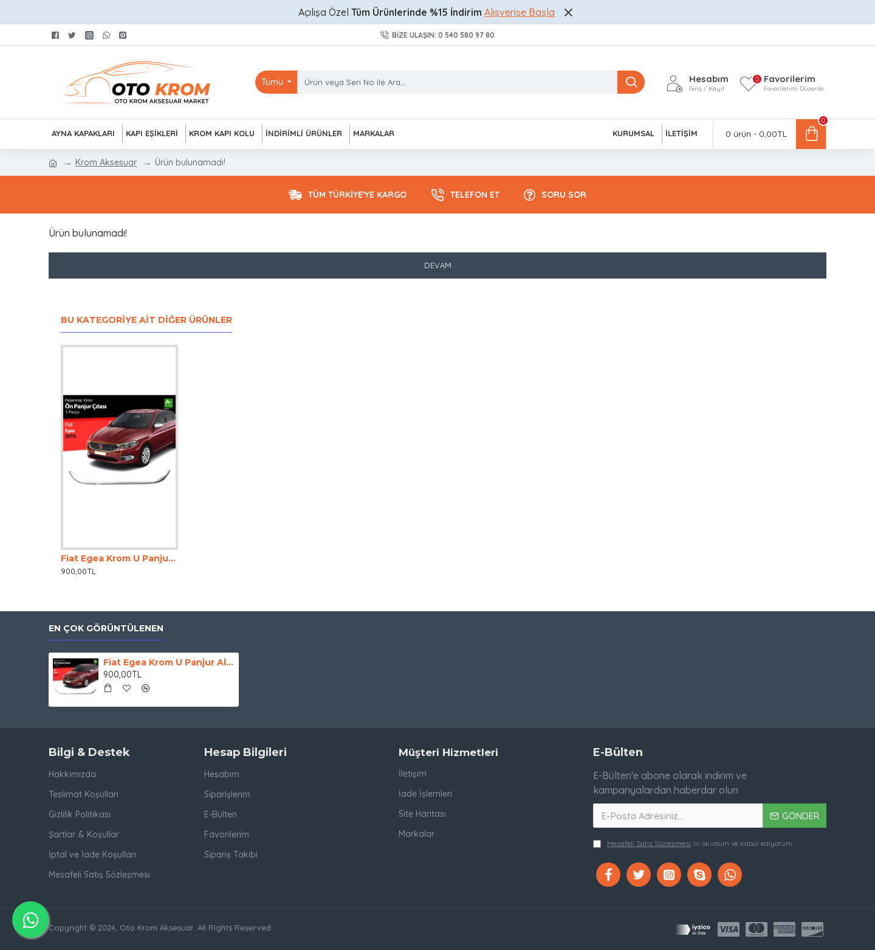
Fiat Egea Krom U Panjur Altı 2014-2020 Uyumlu (119, 558)
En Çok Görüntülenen (106, 628)
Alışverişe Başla (519, 12)
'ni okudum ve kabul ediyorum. (693, 843)
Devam (437, 265)
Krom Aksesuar (106, 162)
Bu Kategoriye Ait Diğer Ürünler (146, 320)
